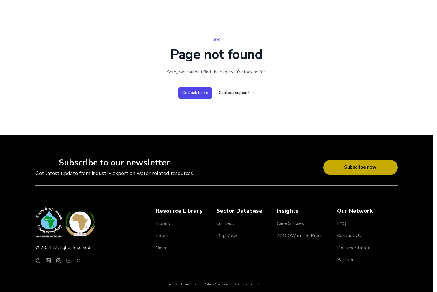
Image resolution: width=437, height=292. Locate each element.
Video (162, 247)
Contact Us (349, 235)
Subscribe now (360, 167)
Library (163, 223)
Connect (225, 223)
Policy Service (215, 284)
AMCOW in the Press (300, 235)
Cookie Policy (247, 284)
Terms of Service (182, 284)
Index (162, 235)
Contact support (237, 92)
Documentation (353, 247)
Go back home (195, 92)
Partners (346, 259)
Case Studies (290, 223)
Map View (226, 235)
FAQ (341, 223)
